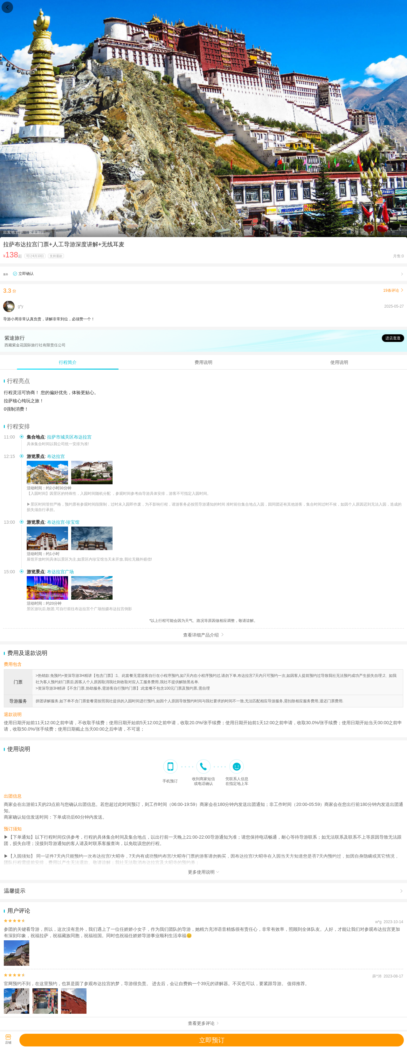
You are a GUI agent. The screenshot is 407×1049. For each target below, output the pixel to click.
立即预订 (211, 1040)
